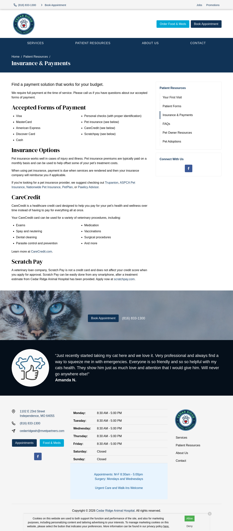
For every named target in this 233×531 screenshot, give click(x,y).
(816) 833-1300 (133, 318)
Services (35, 43)
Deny (190, 526)
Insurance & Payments (178, 115)
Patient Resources (93, 43)
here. (166, 526)
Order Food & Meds (173, 24)
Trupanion (111, 182)
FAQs (166, 123)
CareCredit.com (41, 251)
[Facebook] (188, 168)
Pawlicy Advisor (88, 187)
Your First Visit (172, 97)
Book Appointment (206, 24)
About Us (150, 43)
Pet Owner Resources (177, 132)
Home (16, 56)
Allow (190, 518)
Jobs (199, 5)
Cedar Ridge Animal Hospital (115, 510)
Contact (198, 43)
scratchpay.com (124, 279)
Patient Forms (172, 106)
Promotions (213, 5)
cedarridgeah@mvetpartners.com (42, 430)
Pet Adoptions (172, 141)
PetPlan (67, 187)
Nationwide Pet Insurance (43, 187)
